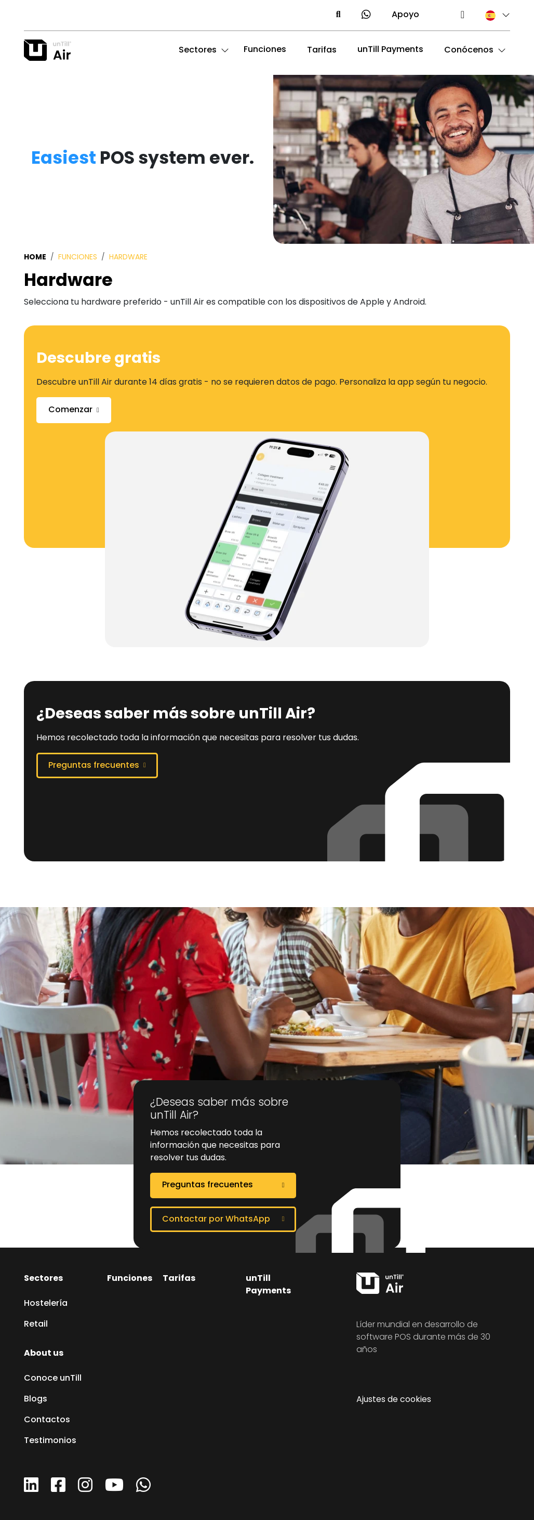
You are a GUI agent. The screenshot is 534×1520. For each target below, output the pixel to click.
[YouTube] (114, 1489)
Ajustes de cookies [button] (393, 1400)
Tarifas (179, 1279)
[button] (492, 15)
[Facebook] (58, 1489)
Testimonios (50, 1441)
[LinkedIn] (31, 1489)
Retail (36, 1324)
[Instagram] (85, 1489)
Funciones (265, 50)
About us (43, 1353)
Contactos (47, 1420)
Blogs (35, 1399)
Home (35, 257)
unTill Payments (390, 50)
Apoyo (405, 15)
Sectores (43, 1279)
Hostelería (46, 1304)
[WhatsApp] (143, 1489)
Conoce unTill (53, 1378)
